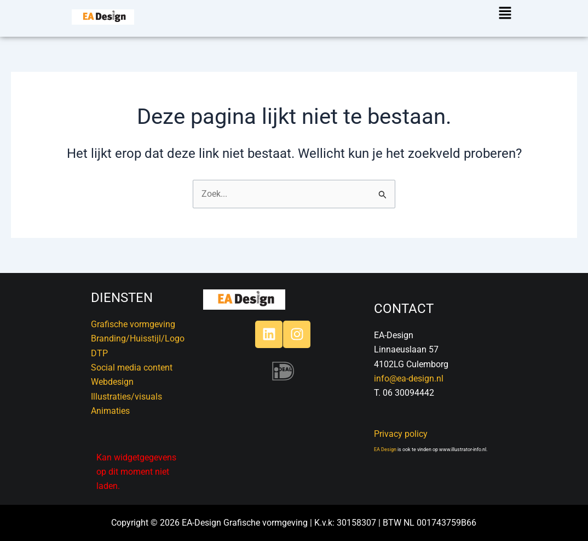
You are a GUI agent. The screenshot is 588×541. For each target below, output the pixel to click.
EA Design (385, 449)
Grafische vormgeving (133, 324)
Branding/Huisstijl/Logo (138, 338)
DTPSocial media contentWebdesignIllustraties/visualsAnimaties (131, 382)
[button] (504, 14)
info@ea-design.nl (408, 378)
